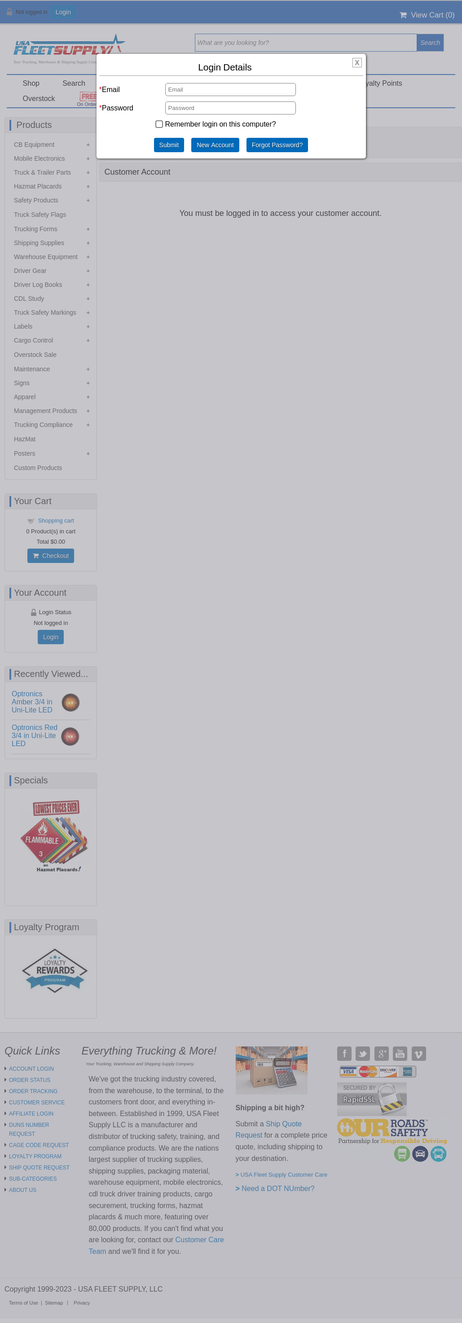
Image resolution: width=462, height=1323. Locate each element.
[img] (357, 63)
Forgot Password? (277, 145)
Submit (169, 145)
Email (111, 89)
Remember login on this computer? (220, 123)
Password (117, 107)
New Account (215, 145)
